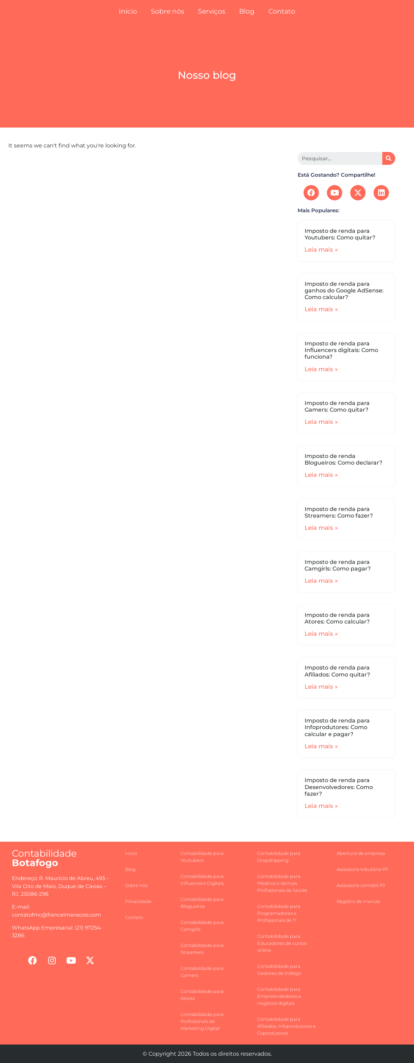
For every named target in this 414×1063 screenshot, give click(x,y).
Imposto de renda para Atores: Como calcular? (337, 618)
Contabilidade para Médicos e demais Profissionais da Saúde (282, 883)
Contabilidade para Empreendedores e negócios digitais (279, 996)
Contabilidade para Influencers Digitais (202, 879)
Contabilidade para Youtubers (202, 856)
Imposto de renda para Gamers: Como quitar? (337, 406)
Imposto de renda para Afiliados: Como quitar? (337, 671)
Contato (281, 11)
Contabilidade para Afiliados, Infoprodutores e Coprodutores (286, 1026)
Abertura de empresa (361, 853)
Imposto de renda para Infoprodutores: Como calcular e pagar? (337, 727)
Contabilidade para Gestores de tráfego (279, 969)
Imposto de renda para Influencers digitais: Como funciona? (341, 350)
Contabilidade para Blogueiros (202, 902)
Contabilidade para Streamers (202, 948)
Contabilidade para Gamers (202, 971)
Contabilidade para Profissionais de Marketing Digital (202, 1021)
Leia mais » (321, 249)
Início (128, 11)
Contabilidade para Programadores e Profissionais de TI (278, 913)
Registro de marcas (358, 901)
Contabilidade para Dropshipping (278, 856)
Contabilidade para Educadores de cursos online (282, 943)
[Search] (388, 158)
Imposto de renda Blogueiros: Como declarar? (343, 459)
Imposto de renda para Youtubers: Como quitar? (340, 234)
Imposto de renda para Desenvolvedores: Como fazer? (339, 787)
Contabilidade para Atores (202, 994)
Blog (246, 11)
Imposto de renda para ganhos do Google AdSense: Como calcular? (344, 290)
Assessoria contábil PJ (361, 885)
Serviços (211, 11)
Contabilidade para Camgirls (202, 925)
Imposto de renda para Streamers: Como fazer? (339, 512)
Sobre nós (167, 11)
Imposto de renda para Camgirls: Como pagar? (338, 565)
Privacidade (138, 901)
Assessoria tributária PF (362, 869)
